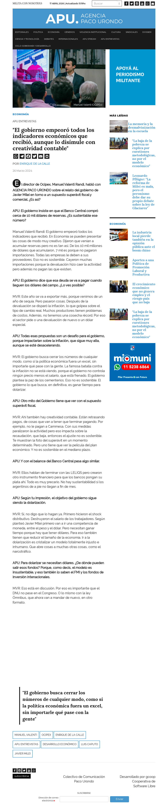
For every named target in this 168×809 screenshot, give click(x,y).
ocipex (46, 734)
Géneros (69, 32)
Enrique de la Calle (35, 163)
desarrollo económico (59, 744)
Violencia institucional (93, 32)
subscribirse (21, 776)
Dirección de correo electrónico (48, 799)
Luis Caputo (89, 744)
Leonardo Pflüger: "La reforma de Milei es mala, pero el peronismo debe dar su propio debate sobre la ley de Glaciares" (143, 191)
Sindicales (131, 32)
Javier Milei (23, 753)
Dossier (146, 32)
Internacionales (68, 39)
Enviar (119, 799)
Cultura (116, 32)
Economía (54, 32)
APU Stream (89, 39)
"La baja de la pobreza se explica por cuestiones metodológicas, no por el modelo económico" (143, 153)
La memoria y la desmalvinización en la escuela (141, 127)
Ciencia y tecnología (27, 39)
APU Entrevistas (110, 39)
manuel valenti (26, 734)
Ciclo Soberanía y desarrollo (33, 46)
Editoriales (22, 32)
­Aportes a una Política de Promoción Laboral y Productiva (143, 267)
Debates (49, 39)
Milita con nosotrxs (27, 3)
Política (38, 32)
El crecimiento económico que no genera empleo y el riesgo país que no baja (143, 293)
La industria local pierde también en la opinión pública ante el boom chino (143, 241)
